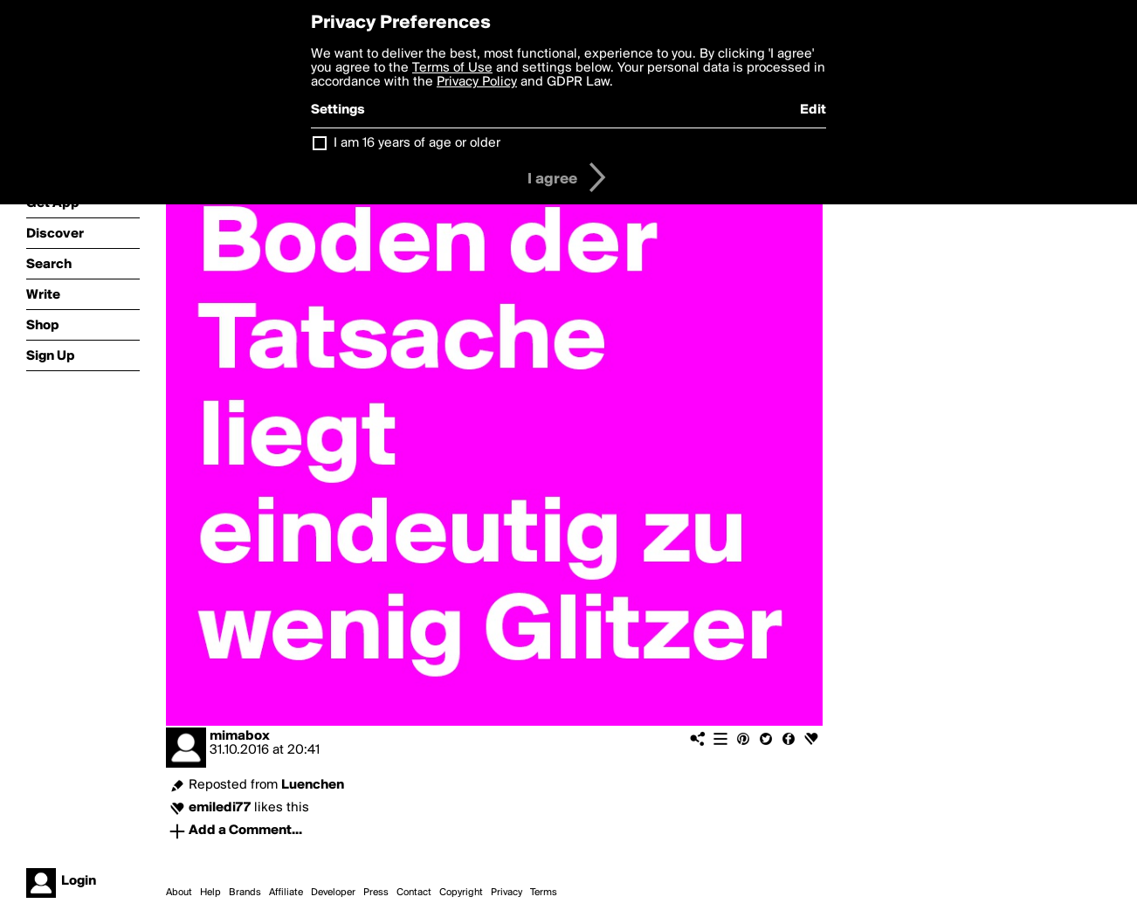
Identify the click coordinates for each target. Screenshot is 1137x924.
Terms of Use (452, 68)
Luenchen (312, 785)
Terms (543, 892)
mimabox (240, 736)
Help (210, 892)
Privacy (506, 892)
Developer (333, 892)
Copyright (461, 892)
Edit (813, 110)
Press (376, 892)
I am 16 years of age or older (417, 143)
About (179, 892)
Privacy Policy (477, 82)
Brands (245, 892)
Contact (413, 892)
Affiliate (286, 892)
